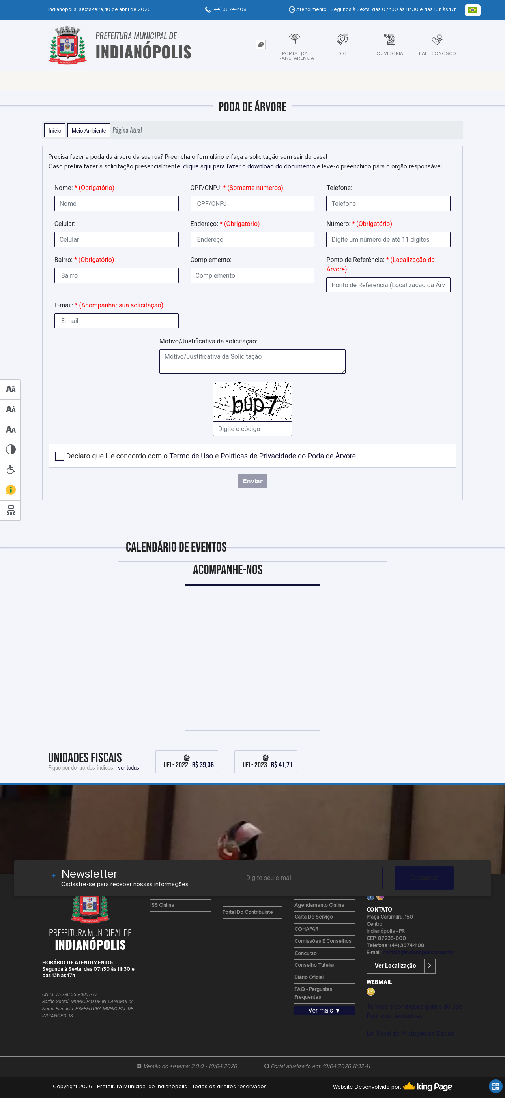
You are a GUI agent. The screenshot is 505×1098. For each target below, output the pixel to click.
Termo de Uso (191, 456)
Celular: (65, 224)
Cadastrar (424, 877)
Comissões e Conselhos (323, 941)
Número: (359, 224)
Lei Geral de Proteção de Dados (410, 1033)
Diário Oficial (309, 977)
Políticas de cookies (395, 1016)
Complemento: (211, 260)
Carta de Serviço (313, 917)
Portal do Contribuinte (248, 912)
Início (55, 130)
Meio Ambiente (89, 130)
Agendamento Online (319, 905)
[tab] (261, 44)
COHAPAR (306, 929)
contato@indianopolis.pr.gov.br (418, 952)
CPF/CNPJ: (237, 188)
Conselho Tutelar (314, 965)
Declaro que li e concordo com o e (211, 456)
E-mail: (109, 305)
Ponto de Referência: (380, 264)
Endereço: (225, 224)
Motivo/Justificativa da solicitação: (208, 341)
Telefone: (339, 188)
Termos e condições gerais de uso (414, 1006)
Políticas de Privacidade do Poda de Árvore (288, 456)
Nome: (84, 188)
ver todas (128, 767)
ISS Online (162, 905)
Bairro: (84, 260)
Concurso (305, 953)
